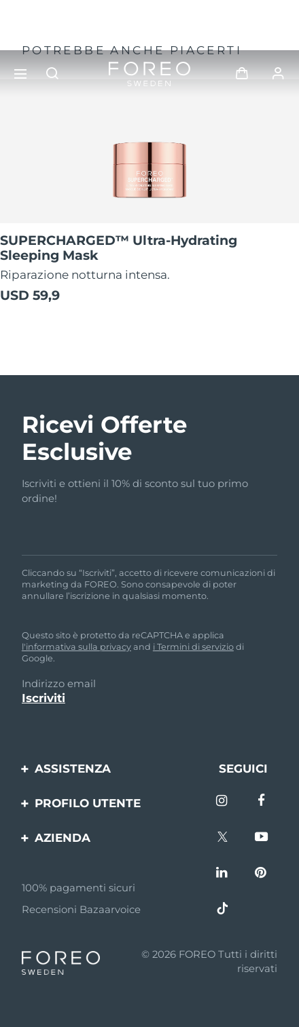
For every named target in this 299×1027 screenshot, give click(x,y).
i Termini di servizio (193, 647)
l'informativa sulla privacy (76, 647)
